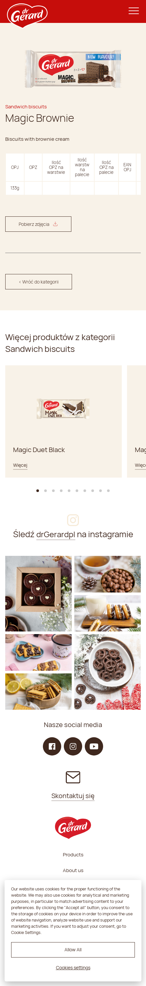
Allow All (73, 949)
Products (73, 854)
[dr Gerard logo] (26, 11)
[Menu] (134, 11)
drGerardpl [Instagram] (55, 534)
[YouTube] (94, 746)
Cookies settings (73, 967)
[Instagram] (38, 593)
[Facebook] (52, 746)
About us (73, 870)
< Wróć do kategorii (39, 282)
